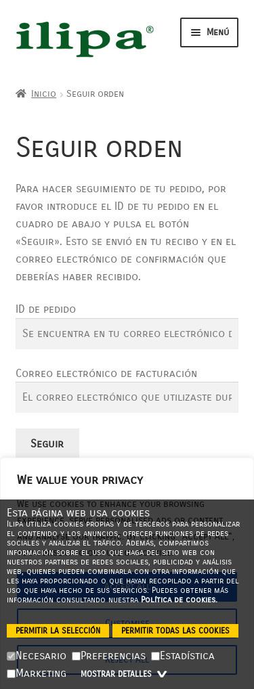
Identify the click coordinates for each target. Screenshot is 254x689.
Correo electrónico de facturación (106, 373)
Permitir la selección (58, 631)
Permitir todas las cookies (175, 631)
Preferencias (109, 655)
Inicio (43, 93)
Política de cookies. (179, 599)
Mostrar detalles (125, 674)
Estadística (183, 655)
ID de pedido (46, 309)
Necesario (36, 655)
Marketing (36, 673)
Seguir (47, 443)
